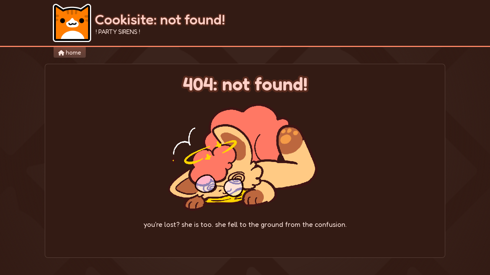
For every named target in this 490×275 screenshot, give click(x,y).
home (69, 52)
